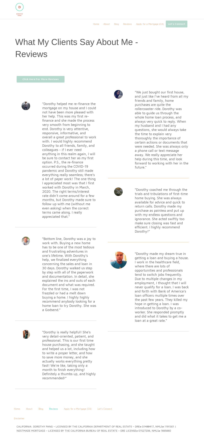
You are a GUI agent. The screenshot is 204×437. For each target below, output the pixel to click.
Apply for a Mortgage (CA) (150, 24)
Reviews (127, 24)
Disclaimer (19, 418)
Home (96, 24)
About (106, 24)
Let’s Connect (176, 23)
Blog (116, 24)
